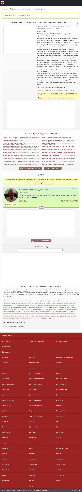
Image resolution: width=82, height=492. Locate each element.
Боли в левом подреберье (12, 149)
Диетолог (4, 411)
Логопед (31, 421)
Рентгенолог (5, 464)
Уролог (4, 475)
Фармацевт (32, 475)
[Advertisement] (19, 39)
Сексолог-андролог (61, 464)
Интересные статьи (7, 346)
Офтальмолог (60, 443)
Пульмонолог (33, 459)
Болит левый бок (9, 152)
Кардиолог (5, 416)
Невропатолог (6, 432)
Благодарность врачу (11, 204)
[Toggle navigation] (78, 3)
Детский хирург (6, 405)
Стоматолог (5, 470)
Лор (57, 421)
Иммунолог (32, 411)
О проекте (15, 490)
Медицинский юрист (35, 427)
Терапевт (31, 470)
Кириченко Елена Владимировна (33, 190)
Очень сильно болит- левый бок (14, 143)
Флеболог (31, 480)
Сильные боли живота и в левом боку (56, 138)
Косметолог (59, 416)
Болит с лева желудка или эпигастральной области (21, 138)
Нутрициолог (32, 437)
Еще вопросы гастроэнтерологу (30, 168)
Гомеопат (58, 373)
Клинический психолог (35, 416)
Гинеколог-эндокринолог (36, 373)
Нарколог (58, 427)
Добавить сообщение (41, 241)
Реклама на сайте (76, 490)
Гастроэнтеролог (39, 9)
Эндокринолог (33, 486)
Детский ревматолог (35, 400)
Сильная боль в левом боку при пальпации (58, 146)
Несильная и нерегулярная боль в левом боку (59, 152)
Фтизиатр (58, 480)
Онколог (58, 437)
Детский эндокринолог (35, 405)
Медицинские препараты (36, 341)
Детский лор (5, 389)
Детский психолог (61, 395)
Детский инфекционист (35, 384)
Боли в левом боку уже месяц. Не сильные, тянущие (61, 164)
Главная (5, 9)
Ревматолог (59, 459)
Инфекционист (60, 411)
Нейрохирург (32, 432)
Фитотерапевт (6, 480)
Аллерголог (32, 357)
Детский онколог (6, 395)
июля (65, 90)
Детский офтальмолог (35, 395)
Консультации (6, 341)
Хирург (4, 486)
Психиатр (58, 453)
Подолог (4, 453)
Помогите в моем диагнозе (12, 161)
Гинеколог (5, 373)
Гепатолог (32, 368)
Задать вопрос (7, 335)
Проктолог (32, 453)
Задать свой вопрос (52, 168)
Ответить (23, 200)
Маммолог (5, 427)
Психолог (4, 459)
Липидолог (5, 421)
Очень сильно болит (49, 161)
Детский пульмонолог (8, 400)
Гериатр (58, 368)
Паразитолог (5, 448)
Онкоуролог (5, 443)
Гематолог (59, 362)
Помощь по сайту (22, 490)
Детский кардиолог (61, 384)
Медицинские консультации (20, 9)
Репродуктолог (33, 464)
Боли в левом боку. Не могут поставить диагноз (20, 146)
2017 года (70, 90)
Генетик (4, 368)
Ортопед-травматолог (35, 443)
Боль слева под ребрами (12, 158)
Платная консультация (69, 200)
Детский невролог (34, 389)
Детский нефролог (61, 389)
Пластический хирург (62, 448)
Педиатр (31, 448)
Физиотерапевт (60, 475)
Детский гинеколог (61, 378)
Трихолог (58, 470)
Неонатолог (59, 432)
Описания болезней (62, 341)
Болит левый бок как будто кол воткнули (57, 149)
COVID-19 (5, 357)
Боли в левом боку (9, 141)
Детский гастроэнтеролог (36, 378)
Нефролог (5, 437)
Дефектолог (59, 405)
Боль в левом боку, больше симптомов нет (18, 164)
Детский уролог (60, 400)
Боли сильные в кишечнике (13, 155)
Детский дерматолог (8, 384)
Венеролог (5, 362)
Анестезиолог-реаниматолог (64, 357)
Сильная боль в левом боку (52, 155)
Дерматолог (5, 378)
